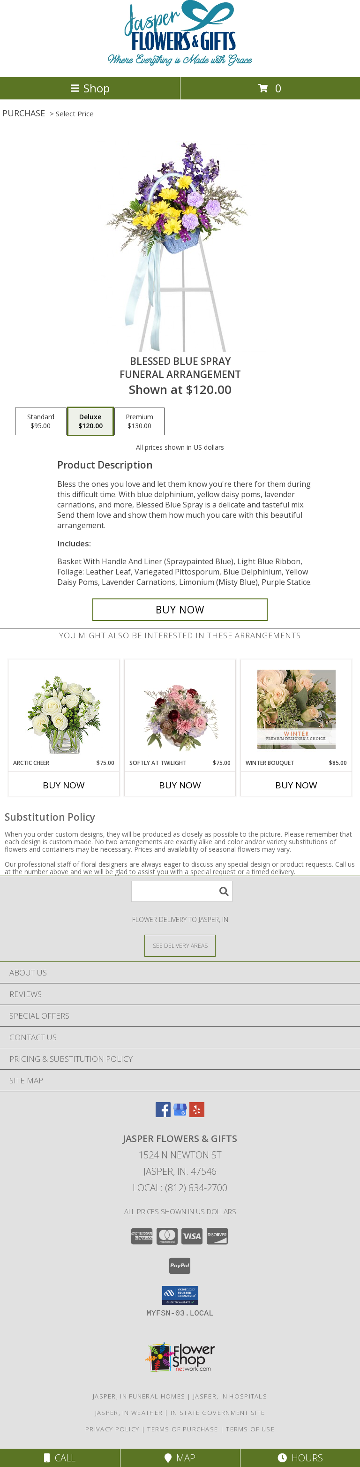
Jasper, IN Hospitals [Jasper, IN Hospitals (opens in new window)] (230, 1396)
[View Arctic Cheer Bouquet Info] (64, 709)
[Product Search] (181, 891)
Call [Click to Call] (59, 1458)
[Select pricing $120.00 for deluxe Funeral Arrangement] (90, 421)
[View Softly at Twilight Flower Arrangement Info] (180, 709)
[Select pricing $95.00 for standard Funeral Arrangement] (40, 421)
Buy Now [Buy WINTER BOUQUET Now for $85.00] (296, 785)
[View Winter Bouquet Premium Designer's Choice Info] (296, 709)
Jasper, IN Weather (129, 1412)
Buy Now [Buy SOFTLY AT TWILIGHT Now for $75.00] (180, 785)
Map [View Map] (180, 1458)
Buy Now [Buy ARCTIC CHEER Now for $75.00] (64, 785)
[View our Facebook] (163, 1114)
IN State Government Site (218, 1412)
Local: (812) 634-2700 (180, 1187)
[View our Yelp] (196, 1114)
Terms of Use (250, 1429)
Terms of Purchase (182, 1429)
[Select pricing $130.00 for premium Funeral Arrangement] (139, 421)
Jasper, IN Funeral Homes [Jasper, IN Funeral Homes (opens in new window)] (139, 1396)
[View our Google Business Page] (180, 1114)
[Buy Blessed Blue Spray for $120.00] (180, 609)
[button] (180, 1295)
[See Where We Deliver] (180, 945)
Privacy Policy (112, 1429)
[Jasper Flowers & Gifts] (180, 63)
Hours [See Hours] (300, 1458)
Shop (90, 88)
